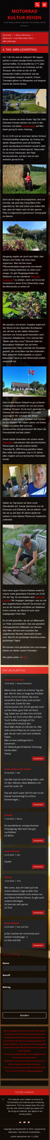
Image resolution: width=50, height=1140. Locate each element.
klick (25, 657)
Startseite (7, 35)
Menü (44, 4)
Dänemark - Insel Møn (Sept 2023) (18, 38)
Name (6, 963)
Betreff (6, 975)
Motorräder (8, 442)
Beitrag (6, 987)
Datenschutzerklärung (35, 1071)
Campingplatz (28, 126)
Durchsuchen (37, 4)
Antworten (38, 758)
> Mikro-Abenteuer (22, 35)
